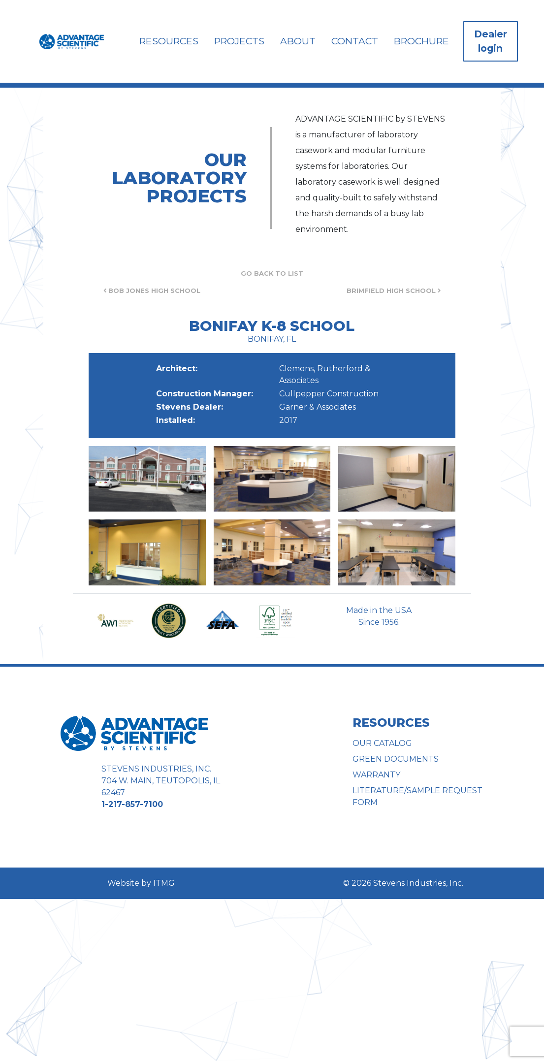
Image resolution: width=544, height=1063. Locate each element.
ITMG (164, 883)
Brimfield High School (394, 290)
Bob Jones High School (151, 290)
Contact (354, 41)
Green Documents (395, 759)
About (298, 41)
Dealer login (490, 41)
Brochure (421, 41)
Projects (239, 41)
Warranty (376, 774)
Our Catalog (382, 743)
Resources (168, 41)
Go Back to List (272, 273)
